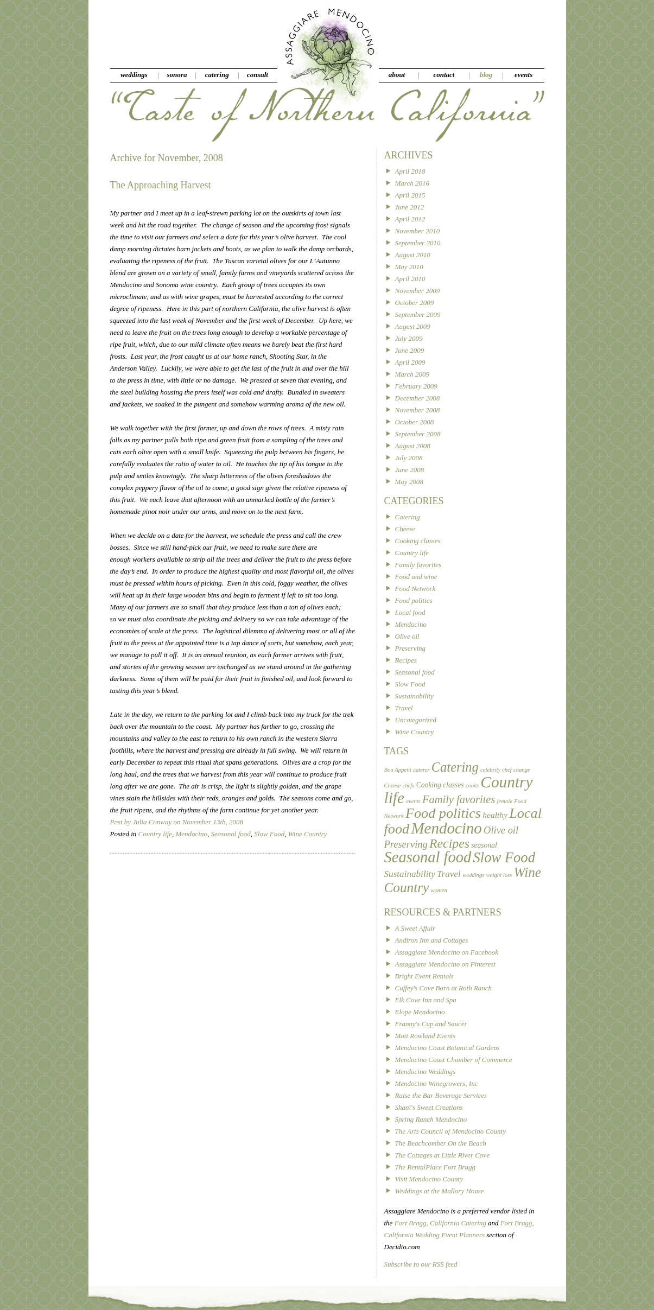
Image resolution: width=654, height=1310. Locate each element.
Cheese (405, 529)
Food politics (414, 600)
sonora (177, 75)
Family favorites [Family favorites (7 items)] (458, 799)
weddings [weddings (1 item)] (473, 875)
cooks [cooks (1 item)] (472, 785)
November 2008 (417, 410)
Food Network (415, 588)
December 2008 (417, 398)
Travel (404, 708)
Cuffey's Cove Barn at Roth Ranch (443, 988)
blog (486, 75)
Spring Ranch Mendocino (431, 1119)
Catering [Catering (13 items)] (455, 767)
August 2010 (412, 255)
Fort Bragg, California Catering (440, 1223)
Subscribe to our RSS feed (421, 1264)
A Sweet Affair (415, 928)
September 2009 (418, 314)
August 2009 (412, 326)
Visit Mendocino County (429, 1179)
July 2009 (409, 338)
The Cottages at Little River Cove (442, 1155)
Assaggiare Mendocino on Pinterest (445, 964)
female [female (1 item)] (504, 801)
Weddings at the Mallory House (439, 1191)
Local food (410, 612)
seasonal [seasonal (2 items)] (484, 845)
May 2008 (409, 482)
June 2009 (409, 350)
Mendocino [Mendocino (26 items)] (446, 828)
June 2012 (409, 207)
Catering (407, 517)
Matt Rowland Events (425, 1036)
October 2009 (414, 302)
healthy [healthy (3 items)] (494, 814)
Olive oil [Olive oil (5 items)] (501, 830)
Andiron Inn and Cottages (431, 940)
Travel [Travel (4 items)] (449, 874)
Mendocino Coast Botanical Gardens (447, 1048)
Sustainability (414, 696)
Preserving (410, 648)
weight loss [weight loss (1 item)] (499, 875)
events (523, 75)
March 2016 (412, 183)
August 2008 (412, 446)
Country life (155, 834)
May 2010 (409, 267)
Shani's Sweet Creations (429, 1107)
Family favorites (418, 565)
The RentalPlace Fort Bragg (435, 1167)
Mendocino (191, 834)
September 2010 (418, 243)
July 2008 (409, 458)
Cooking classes (418, 541)
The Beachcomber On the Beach (440, 1143)
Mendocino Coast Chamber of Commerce (453, 1059)
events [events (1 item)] (413, 801)
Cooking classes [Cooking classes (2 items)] (440, 785)
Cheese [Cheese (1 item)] (392, 785)
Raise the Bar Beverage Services (441, 1095)
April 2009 (410, 362)
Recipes (406, 660)
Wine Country (307, 834)
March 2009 (412, 374)
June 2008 (409, 470)
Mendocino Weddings (425, 1071)
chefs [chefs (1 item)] (409, 785)
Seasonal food (230, 834)
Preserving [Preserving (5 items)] (406, 844)
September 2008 (418, 434)
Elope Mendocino (420, 1012)
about (397, 75)
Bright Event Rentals (424, 976)
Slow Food (269, 834)
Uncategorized (416, 720)
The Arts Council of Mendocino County (450, 1131)
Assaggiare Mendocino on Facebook (447, 952)
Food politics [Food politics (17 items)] (443, 813)
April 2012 (410, 219)
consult (257, 75)
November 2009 (417, 291)
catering (217, 75)
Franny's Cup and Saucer (431, 1024)
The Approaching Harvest (160, 185)
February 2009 (416, 386)
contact (443, 75)
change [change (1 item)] (521, 770)
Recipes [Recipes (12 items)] (449, 843)
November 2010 (417, 231)
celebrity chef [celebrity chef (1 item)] (496, 770)
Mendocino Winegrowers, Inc (436, 1083)
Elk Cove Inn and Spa (425, 1000)
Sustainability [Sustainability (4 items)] (409, 874)
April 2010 (410, 279)
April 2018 (410, 171)
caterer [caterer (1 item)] (421, 770)
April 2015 (410, 195)
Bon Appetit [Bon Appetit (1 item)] (397, 770)
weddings (134, 75)
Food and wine (416, 577)
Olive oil (407, 636)
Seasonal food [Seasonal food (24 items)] (428, 857)
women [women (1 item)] (439, 890)
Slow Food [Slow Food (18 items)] (504, 857)
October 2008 (414, 422)
